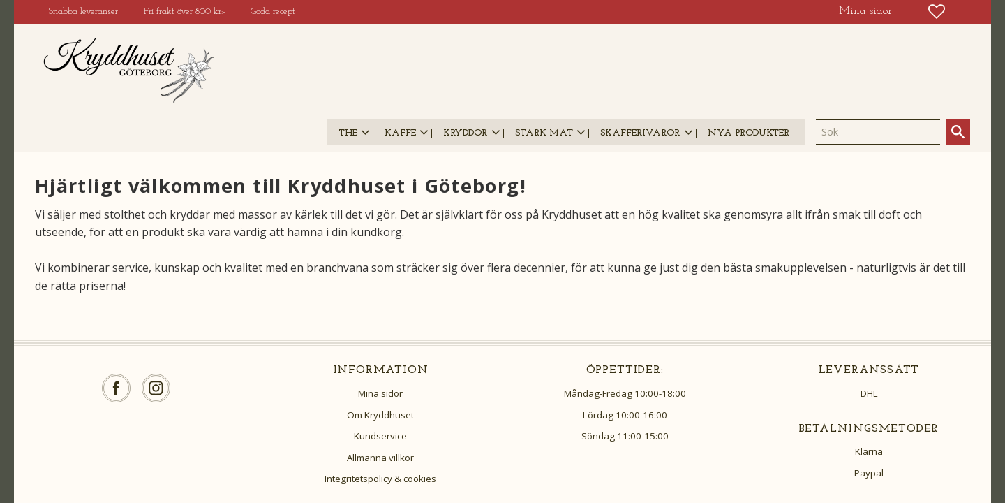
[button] (936, 11)
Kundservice (380, 436)
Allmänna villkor (380, 457)
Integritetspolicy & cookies (380, 478)
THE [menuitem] (347, 133)
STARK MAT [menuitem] (544, 133)
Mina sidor (380, 393)
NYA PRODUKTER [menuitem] (748, 133)
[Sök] (958, 131)
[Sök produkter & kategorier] (878, 132)
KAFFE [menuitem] (400, 133)
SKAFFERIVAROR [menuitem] (640, 133)
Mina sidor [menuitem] (865, 11)
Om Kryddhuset (380, 415)
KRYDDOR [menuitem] (465, 133)
